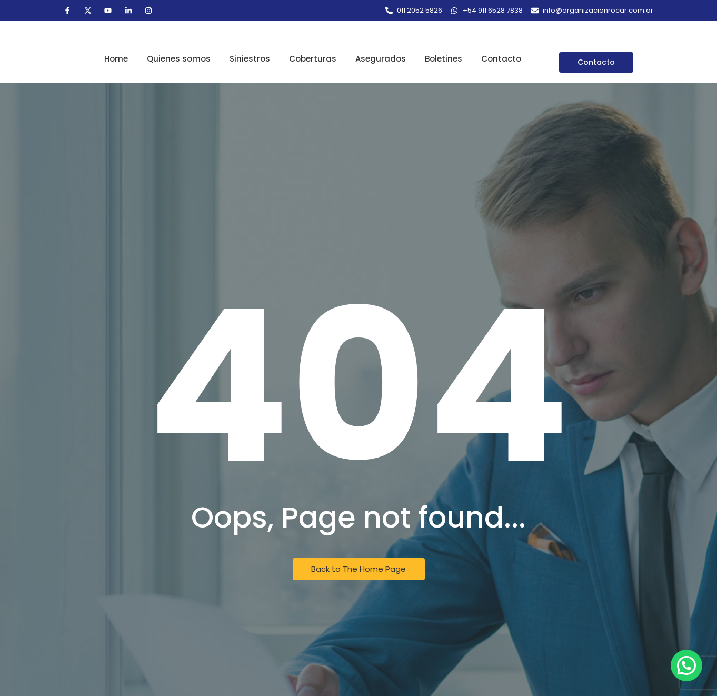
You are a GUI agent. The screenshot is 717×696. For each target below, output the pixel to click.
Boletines (443, 58)
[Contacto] (596, 62)
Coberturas (312, 58)
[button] (686, 665)
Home (116, 58)
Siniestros (250, 58)
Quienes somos (179, 58)
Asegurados (380, 58)
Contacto (501, 58)
